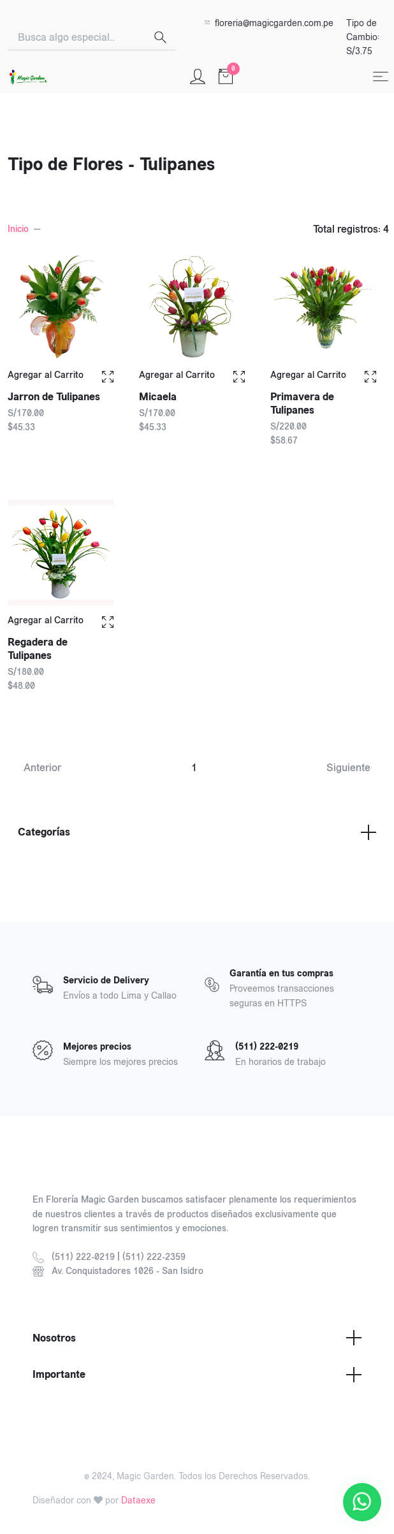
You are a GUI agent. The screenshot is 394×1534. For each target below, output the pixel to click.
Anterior (42, 767)
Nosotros (197, 1337)
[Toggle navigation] (380, 76)
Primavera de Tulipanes (302, 403)
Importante (197, 1374)
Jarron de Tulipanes (54, 396)
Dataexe (138, 1500)
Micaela (158, 396)
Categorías (197, 832)
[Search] (76, 37)
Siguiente (348, 767)
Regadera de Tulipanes (39, 645)
